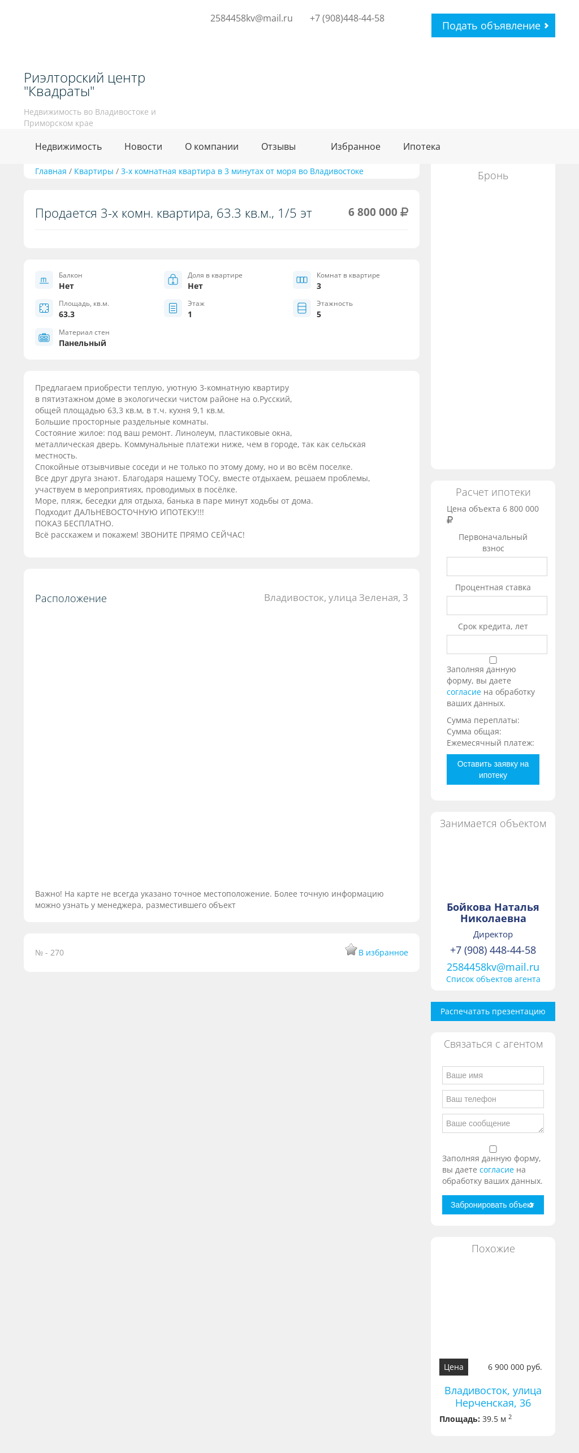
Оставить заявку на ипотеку (493, 769)
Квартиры (94, 171)
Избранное (356, 146)
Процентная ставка (493, 587)
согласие (465, 691)
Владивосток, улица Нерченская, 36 (493, 1396)
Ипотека (421, 146)
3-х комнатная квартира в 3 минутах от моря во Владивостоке (242, 171)
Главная (51, 171)
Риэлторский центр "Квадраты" (84, 84)
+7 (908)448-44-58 (347, 18)
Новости (143, 146)
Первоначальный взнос (493, 542)
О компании (212, 146)
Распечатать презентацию (493, 1011)
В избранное (383, 952)
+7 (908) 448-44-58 (493, 950)
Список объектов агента (493, 979)
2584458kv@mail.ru (251, 18)
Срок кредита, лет (493, 626)
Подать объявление (491, 25)
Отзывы (278, 146)
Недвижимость (68, 146)
